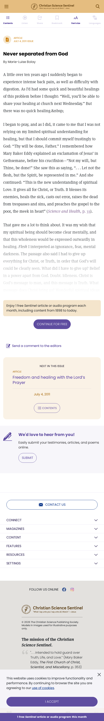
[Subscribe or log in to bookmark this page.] (57, 20)
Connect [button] (14, 520)
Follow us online (44, 589)
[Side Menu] (6, 6)
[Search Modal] (97, 6)
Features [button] (13, 546)
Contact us (52, 504)
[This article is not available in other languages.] (95, 20)
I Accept (52, 701)
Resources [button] (15, 554)
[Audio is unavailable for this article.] (25, 20)
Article (18, 38)
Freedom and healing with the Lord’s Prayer (49, 379)
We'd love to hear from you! (46, 434)
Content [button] (13, 537)
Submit (27, 457)
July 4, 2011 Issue (23, 41)
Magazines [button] (15, 528)
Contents (47, 408)
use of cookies (43, 688)
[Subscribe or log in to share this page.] (40, 20)
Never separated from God (35, 53)
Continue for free (52, 324)
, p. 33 (69, 211)
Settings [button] (13, 563)
